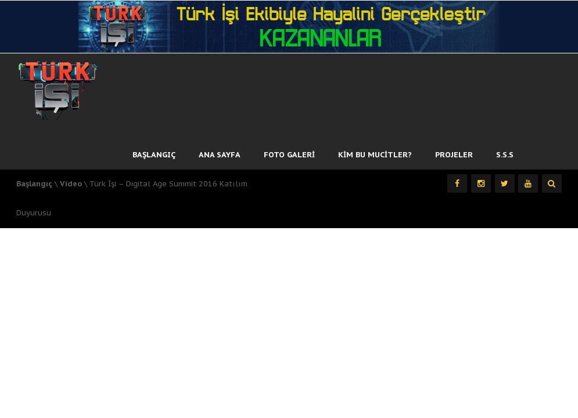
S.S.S (505, 155)
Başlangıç (153, 155)
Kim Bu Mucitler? (375, 155)
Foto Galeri (289, 155)
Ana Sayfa (219, 155)
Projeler (454, 155)
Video (71, 184)
